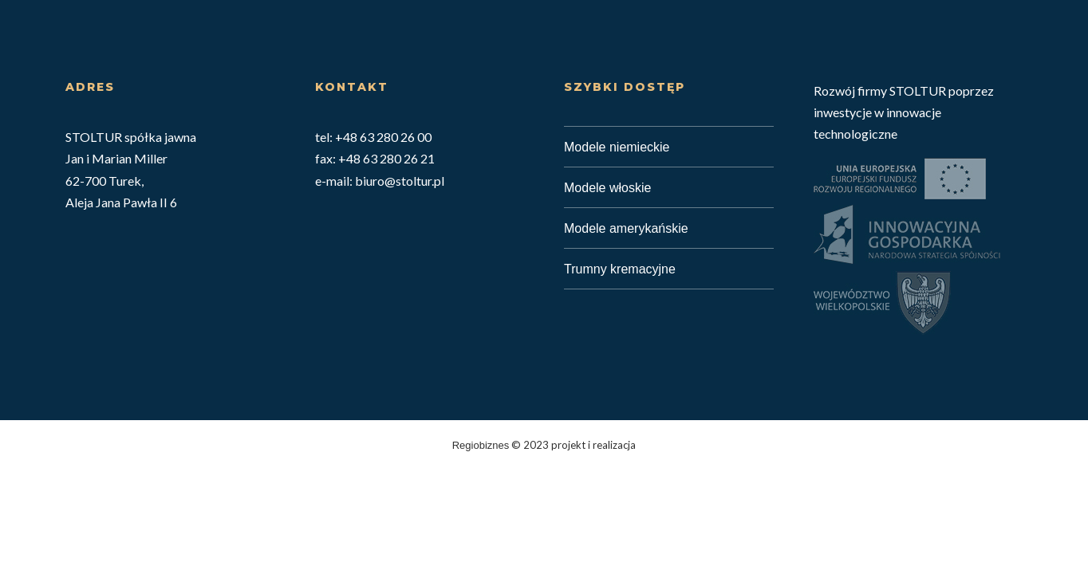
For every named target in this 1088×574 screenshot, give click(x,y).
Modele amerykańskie (626, 228)
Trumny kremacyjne (620, 269)
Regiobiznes (481, 445)
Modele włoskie (607, 188)
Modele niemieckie (617, 147)
